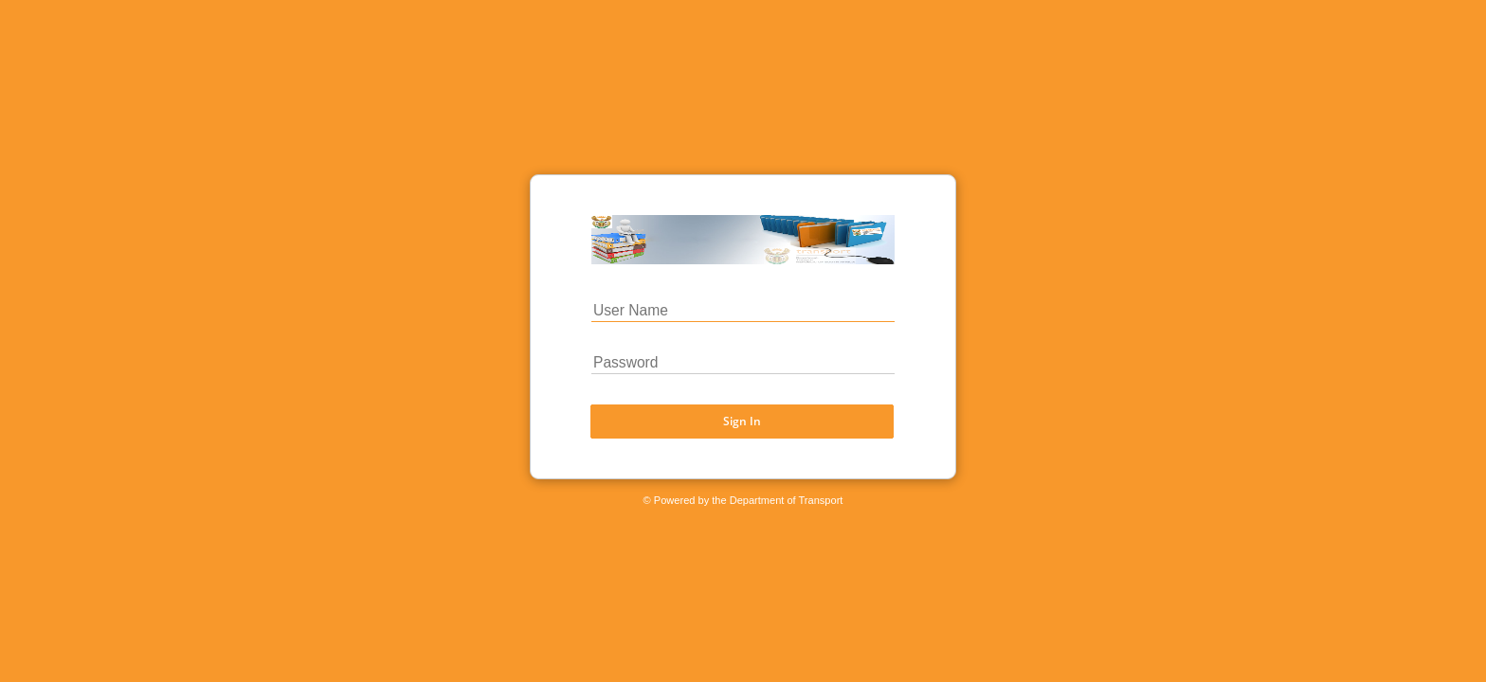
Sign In (742, 420)
